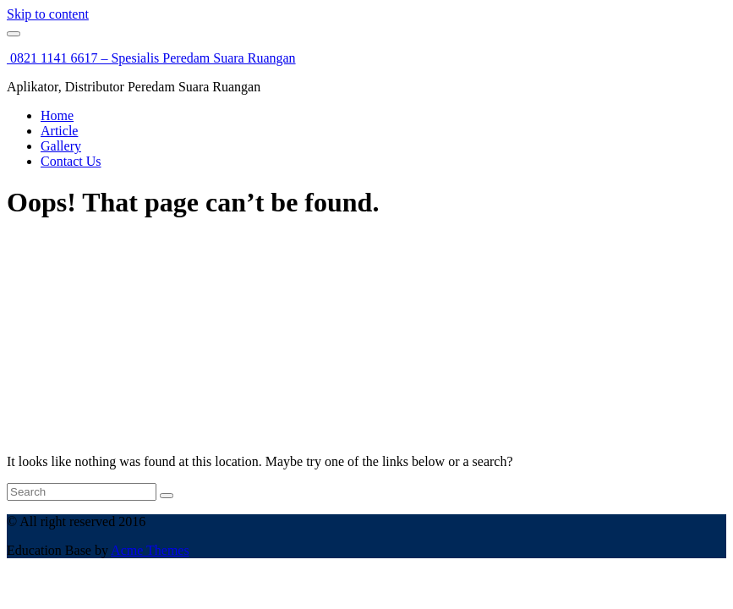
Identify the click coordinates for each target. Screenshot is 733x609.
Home (57, 115)
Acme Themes (150, 550)
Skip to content (48, 14)
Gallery (61, 146)
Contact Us (71, 161)
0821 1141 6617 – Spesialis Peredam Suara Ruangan (151, 58)
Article (59, 130)
